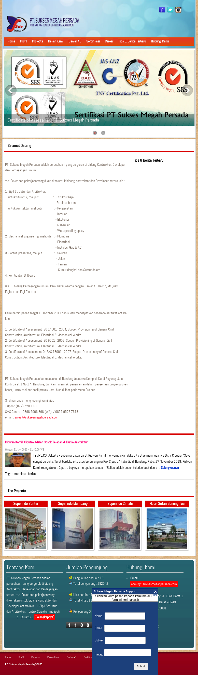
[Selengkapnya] (44, 617)
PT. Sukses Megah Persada (19, 664)
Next (187, 90)
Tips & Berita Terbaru (132, 41)
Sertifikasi (93, 41)
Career (109, 41)
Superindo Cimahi (120, 504)
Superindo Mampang (73, 504)
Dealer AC (74, 41)
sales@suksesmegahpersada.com (37, 417)
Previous (11, 90)
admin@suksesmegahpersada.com (154, 584)
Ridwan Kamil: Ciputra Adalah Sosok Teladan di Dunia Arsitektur (46, 442)
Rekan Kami (55, 41)
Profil (23, 41)
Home (11, 41)
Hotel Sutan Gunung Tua (167, 504)
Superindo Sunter (25, 504)
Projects (37, 41)
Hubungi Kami (160, 41)
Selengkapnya (170, 468)
